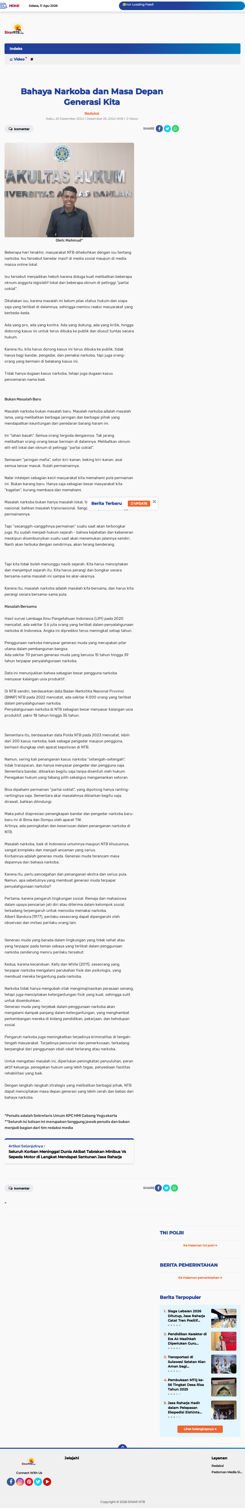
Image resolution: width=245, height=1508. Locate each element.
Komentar (19, 1188)
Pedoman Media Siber (228, 1472)
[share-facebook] (159, 128)
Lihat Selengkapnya (200, 1429)
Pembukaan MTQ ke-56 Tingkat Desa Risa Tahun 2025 (186, 1384)
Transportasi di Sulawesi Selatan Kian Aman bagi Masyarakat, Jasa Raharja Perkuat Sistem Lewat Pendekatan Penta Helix (186, 1362)
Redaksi (217, 1466)
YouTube (50, 1484)
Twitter (40, 1484)
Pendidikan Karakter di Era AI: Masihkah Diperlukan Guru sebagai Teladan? (187, 1339)
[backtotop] (122, 1448)
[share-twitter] (167, 128)
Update (139, 503)
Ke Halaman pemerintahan (200, 1278)
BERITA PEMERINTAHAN (189, 1265)
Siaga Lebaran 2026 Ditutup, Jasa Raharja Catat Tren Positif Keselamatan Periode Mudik (186, 1316)
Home (14, 6)
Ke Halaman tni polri (200, 1245)
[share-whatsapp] (175, 128)
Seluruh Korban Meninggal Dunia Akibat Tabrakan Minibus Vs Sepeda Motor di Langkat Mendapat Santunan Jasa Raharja (67, 1154)
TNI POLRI (172, 1233)
